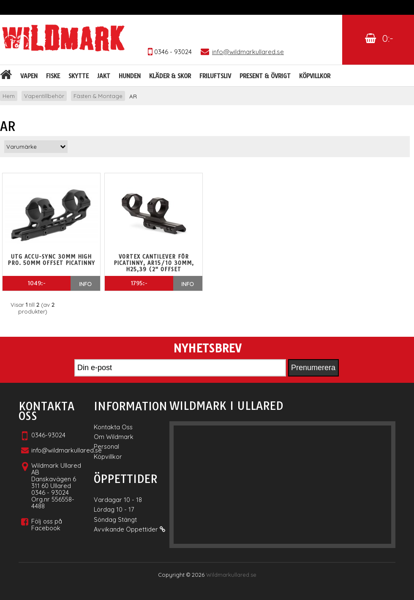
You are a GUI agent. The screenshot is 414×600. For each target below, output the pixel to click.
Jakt (103, 76)
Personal (106, 446)
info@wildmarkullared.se (66, 450)
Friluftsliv (215, 76)
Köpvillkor (314, 76)
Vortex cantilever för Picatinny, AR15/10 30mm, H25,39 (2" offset (154, 263)
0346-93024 (48, 435)
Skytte (78, 76)
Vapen (29, 76)
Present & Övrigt (265, 76)
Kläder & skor (170, 76)
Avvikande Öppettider (129, 529)
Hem (9, 96)
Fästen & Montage (98, 96)
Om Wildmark (113, 437)
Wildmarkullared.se (231, 574)
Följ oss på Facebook (46, 524)
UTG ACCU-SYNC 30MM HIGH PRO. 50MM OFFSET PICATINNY (51, 260)
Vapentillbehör (44, 96)
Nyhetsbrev (207, 348)
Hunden (130, 76)
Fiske (53, 76)
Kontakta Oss (113, 427)
